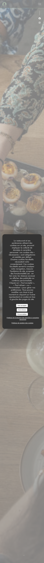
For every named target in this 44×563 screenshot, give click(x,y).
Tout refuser (22, 310)
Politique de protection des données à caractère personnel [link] (23, 318)
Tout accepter (22, 305)
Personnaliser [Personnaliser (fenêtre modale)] (22, 314)
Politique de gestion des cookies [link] (22, 323)
